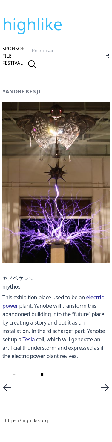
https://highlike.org (26, 420)
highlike (32, 24)
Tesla (29, 339)
